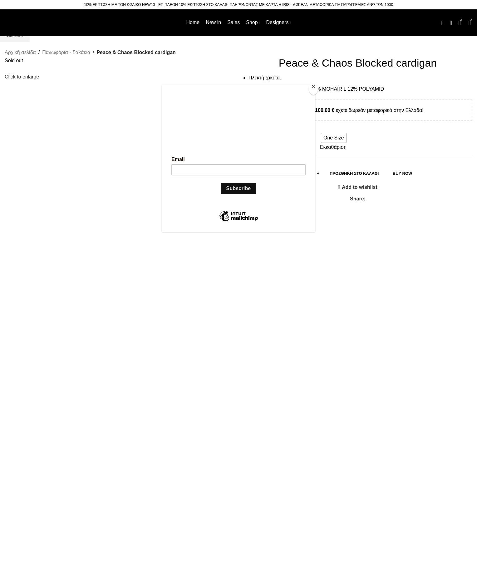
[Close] (313, 88)
